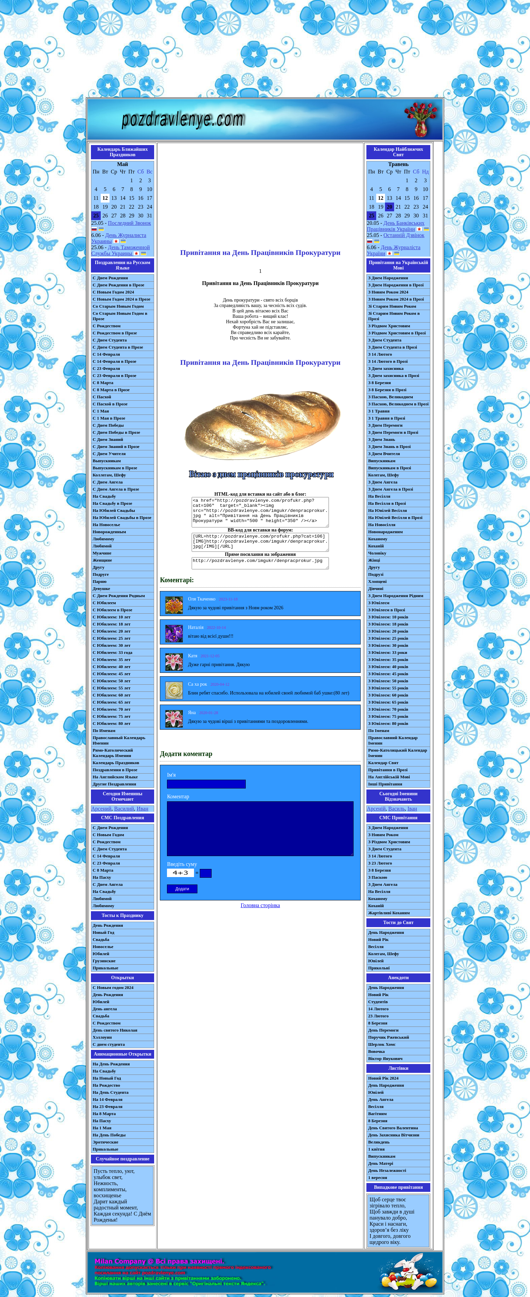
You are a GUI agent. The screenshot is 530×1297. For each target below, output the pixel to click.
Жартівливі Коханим (389, 912)
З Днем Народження (388, 277)
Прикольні (379, 967)
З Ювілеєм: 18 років (388, 624)
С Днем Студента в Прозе (118, 347)
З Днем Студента (384, 340)
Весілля (376, 946)
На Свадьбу (104, 496)
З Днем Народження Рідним (395, 595)
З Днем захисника (386, 368)
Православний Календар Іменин (392, 740)
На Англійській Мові (389, 776)
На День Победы (109, 1134)
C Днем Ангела (108, 884)
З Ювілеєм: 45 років (388, 673)
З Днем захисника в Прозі (393, 375)
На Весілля (379, 496)
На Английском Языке (115, 776)
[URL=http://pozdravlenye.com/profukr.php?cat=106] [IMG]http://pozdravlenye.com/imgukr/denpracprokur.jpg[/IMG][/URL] (260, 542)
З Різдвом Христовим (389, 325)
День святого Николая (115, 1030)
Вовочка (376, 1051)
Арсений (101, 808)
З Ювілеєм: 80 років (388, 723)
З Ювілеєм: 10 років (388, 616)
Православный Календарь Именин (119, 740)
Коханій (376, 545)
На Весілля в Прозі (387, 503)
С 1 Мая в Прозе (109, 418)
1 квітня (376, 1149)
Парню (99, 581)
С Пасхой (102, 396)
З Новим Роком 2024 (388, 291)
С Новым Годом (108, 834)
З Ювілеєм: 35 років (388, 659)
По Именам (104, 730)
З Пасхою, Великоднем (390, 396)
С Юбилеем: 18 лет (111, 624)
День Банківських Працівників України (396, 226)
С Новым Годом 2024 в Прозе (121, 299)
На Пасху (102, 877)
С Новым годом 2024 (113, 987)
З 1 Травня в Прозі (386, 418)
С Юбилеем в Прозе (112, 609)
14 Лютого (378, 1008)
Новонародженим (385, 531)
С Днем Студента (110, 340)
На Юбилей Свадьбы (114, 510)
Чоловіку (377, 553)
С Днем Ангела (108, 482)
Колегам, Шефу (383, 474)
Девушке (101, 588)
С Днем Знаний (108, 439)
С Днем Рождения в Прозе (118, 284)
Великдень (378, 1142)
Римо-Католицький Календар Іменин (397, 753)
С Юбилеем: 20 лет (111, 631)
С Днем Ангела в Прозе (116, 489)
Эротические (105, 1142)
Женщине (102, 560)
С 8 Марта (103, 382)
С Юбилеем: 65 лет (111, 702)
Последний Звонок (129, 223)
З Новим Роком (383, 834)
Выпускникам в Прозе (115, 467)
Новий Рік (378, 939)
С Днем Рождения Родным (119, 595)
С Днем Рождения (110, 277)
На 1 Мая (102, 1127)
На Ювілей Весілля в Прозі (395, 517)
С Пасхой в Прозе (110, 403)
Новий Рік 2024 (383, 1078)
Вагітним (377, 1113)
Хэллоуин (102, 1037)
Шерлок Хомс (381, 1044)
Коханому (377, 538)
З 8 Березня (379, 382)
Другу (98, 567)
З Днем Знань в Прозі (389, 446)
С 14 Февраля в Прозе (114, 361)
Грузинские (104, 960)
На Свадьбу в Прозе (112, 503)
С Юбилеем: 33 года (112, 652)
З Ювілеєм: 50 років (388, 680)
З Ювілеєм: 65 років (388, 702)
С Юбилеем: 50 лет (111, 680)
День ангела (105, 1008)
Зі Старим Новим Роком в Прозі (394, 316)
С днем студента (109, 1044)
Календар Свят (383, 762)
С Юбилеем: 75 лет (111, 716)
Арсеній (376, 808)
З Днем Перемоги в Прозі (393, 432)
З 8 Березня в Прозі (387, 389)
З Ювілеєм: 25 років (388, 638)
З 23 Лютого (380, 863)
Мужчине (102, 553)
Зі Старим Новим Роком (392, 306)
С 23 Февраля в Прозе (114, 375)
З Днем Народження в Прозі (396, 284)
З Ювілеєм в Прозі (386, 609)
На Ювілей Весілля (387, 510)
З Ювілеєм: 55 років (388, 687)
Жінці (374, 560)
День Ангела (380, 1099)
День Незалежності (387, 1170)
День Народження (386, 932)
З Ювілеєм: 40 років (388, 666)
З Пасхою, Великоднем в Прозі (398, 403)
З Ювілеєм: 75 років (388, 716)
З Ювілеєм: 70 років (388, 709)
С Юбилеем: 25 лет (111, 638)
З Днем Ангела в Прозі (390, 489)
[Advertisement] (265, 50)
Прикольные (105, 967)
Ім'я (171, 775)
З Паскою (377, 877)
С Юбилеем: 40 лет (111, 666)
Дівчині (375, 588)
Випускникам (381, 460)
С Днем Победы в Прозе (116, 432)
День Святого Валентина (393, 1127)
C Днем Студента (110, 848)
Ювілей (376, 960)
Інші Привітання (385, 783)
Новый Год (103, 932)
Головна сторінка (260, 905)
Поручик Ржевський (388, 1037)
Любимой (102, 545)
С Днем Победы (108, 425)
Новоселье (103, 946)
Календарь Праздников (116, 762)
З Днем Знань (381, 439)
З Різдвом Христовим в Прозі (397, 332)
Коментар (178, 796)
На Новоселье (106, 524)
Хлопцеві (377, 581)
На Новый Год (107, 1078)
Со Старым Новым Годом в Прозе (120, 316)
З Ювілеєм (378, 602)
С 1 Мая (101, 411)
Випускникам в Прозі (389, 467)
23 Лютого (378, 1015)
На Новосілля (381, 524)
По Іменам (378, 730)
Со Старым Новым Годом (118, 306)
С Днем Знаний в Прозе (116, 446)
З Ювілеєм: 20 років (388, 631)
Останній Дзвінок (404, 235)
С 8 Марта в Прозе (111, 389)
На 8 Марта (104, 1113)
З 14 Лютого (380, 354)
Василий (124, 808)
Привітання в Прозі (388, 769)
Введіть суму (182, 864)
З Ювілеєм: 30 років (388, 645)
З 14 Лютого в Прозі (388, 361)
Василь (396, 808)
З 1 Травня (378, 411)
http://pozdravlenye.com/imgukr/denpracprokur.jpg (260, 563)
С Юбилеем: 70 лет (111, 709)
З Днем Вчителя (384, 453)
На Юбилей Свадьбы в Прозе (122, 517)
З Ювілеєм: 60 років (388, 695)
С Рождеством (107, 325)
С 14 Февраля (106, 354)
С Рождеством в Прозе (115, 332)
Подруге (101, 574)
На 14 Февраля (107, 1099)
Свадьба (101, 939)
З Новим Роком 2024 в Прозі (396, 299)
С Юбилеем (104, 602)
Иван (142, 808)
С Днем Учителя (109, 453)
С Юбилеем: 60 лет (111, 695)
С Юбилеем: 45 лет (111, 673)
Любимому (103, 538)
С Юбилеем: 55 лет (111, 687)
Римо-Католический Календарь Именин (113, 753)
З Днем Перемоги (385, 425)
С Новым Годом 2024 (113, 291)
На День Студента (110, 1092)
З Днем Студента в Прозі (392, 347)
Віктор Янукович (385, 1058)
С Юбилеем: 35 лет (111, 659)
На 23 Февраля (107, 1106)
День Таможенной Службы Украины (120, 250)
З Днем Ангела (382, 482)
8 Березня (377, 1022)
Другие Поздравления (114, 783)
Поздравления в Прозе (115, 769)
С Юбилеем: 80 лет (111, 723)
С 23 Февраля (106, 368)
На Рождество (106, 1085)
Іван (412, 808)
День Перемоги (383, 1030)
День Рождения (108, 925)
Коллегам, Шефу (109, 474)
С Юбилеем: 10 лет (111, 616)
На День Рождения (111, 1063)
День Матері (380, 1163)
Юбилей (101, 953)
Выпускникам (107, 460)
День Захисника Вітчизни (393, 1134)
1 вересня (377, 1177)
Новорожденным (109, 531)
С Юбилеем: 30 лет (111, 645)
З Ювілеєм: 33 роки (387, 652)
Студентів (378, 1001)
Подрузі (375, 574)
